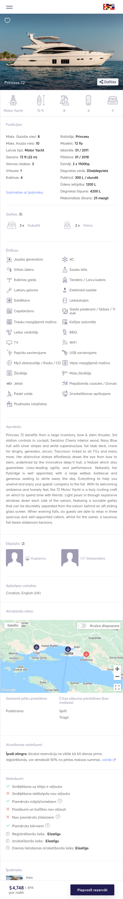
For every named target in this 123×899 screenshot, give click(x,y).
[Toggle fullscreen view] (117, 687)
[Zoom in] (117, 669)
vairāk (109, 760)
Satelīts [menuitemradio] (12, 625)
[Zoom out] (117, 677)
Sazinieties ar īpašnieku (24, 192)
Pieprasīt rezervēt (92, 890)
